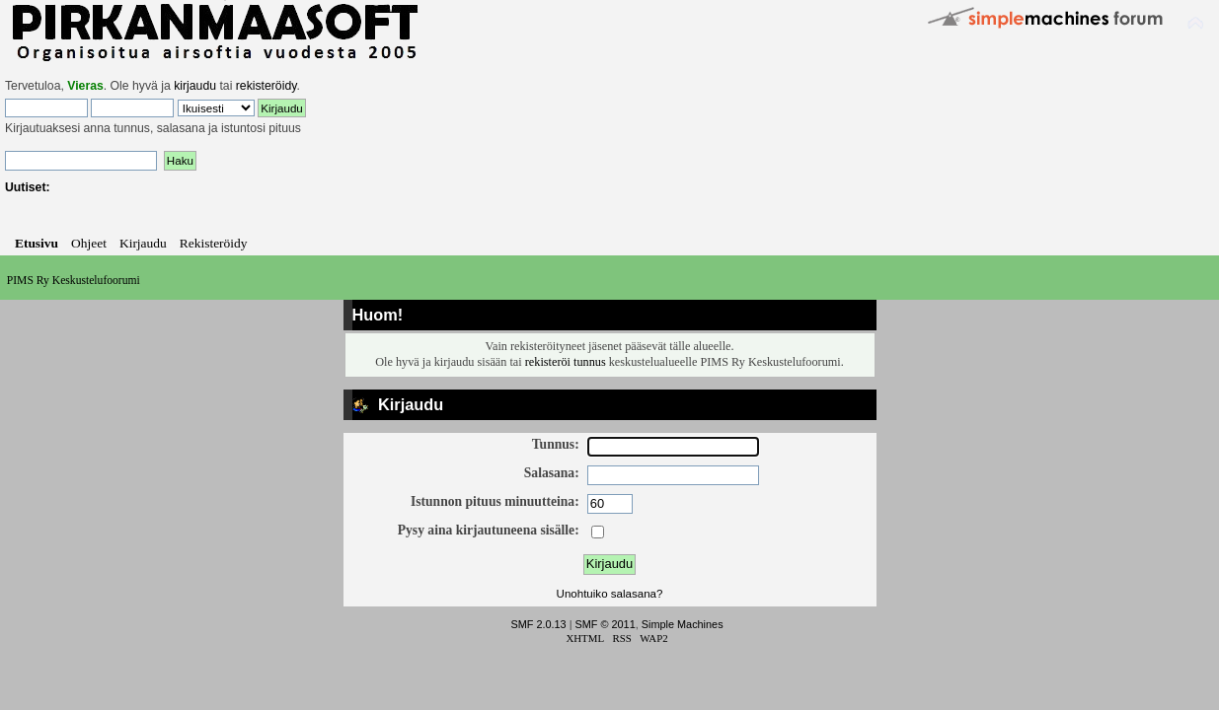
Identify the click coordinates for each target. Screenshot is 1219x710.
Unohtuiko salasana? (610, 594)
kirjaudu (195, 86)
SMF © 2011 (605, 624)
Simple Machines (683, 624)
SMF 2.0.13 (538, 624)
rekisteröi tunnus (565, 362)
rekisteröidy (266, 86)
